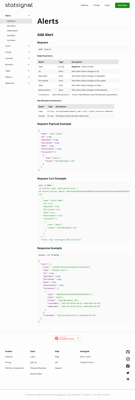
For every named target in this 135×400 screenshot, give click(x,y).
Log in (107, 5)
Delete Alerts (12, 30)
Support (58, 368)
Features (84, 5)
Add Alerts (11, 21)
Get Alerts (11, 35)
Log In (33, 356)
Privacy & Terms (86, 362)
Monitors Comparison (14, 368)
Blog (57, 356)
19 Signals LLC (60, 394)
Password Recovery (38, 368)
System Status (36, 374)
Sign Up (33, 362)
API (56, 362)
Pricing (96, 5)
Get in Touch (85, 356)
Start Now (122, 5)
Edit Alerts (11, 26)
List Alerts (11, 40)
